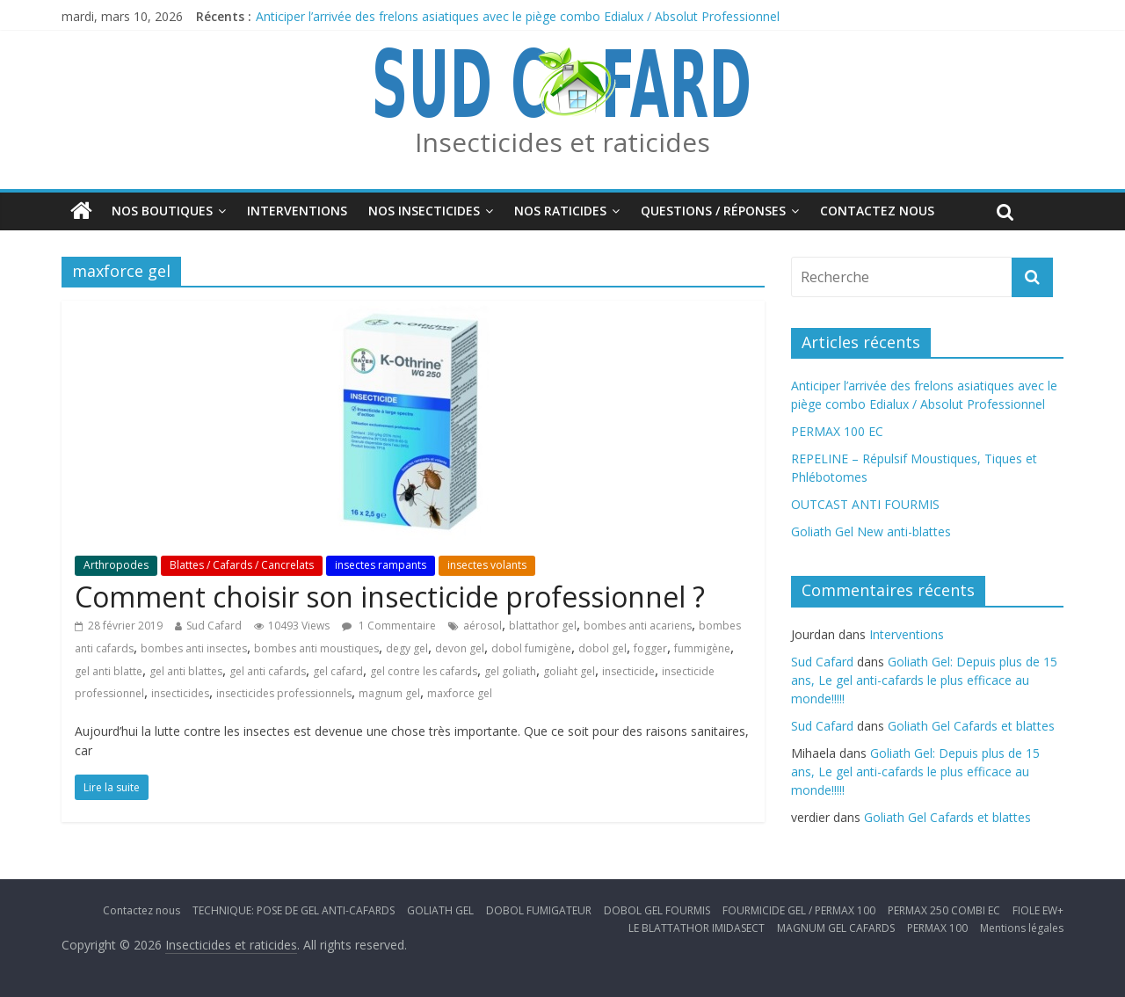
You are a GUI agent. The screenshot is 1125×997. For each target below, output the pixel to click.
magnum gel (389, 693)
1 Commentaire (389, 625)
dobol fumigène (531, 648)
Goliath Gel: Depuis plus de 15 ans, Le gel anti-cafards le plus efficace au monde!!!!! (924, 680)
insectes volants (486, 564)
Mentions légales (1021, 928)
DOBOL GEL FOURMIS (657, 910)
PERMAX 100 (937, 928)
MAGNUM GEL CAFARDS (836, 928)
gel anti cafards (267, 671)
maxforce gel (459, 693)
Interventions (297, 210)
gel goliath (510, 671)
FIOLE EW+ (1037, 910)
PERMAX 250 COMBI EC (944, 910)
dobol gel (602, 648)
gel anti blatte (108, 671)
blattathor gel (543, 625)
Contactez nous (877, 210)
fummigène (702, 648)
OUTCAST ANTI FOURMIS (865, 504)
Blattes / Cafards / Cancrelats (242, 564)
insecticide (628, 671)
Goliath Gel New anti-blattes (871, 531)
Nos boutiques (162, 210)
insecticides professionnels (284, 693)
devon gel (459, 648)
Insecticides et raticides (562, 142)
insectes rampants (380, 564)
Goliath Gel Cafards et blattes (971, 725)
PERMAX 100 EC (837, 431)
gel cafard (338, 671)
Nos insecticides (424, 210)
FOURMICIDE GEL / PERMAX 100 (798, 910)
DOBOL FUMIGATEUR (539, 910)
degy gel (407, 648)
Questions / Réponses (713, 210)
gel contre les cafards (423, 671)
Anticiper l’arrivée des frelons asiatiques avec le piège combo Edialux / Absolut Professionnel (518, 16)
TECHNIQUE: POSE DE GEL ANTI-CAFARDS (293, 910)
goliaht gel (569, 671)
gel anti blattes (185, 671)
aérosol (482, 625)
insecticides (180, 693)
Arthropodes (116, 564)
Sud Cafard (214, 625)
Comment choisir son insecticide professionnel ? (390, 596)
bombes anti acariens (638, 625)
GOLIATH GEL (440, 910)
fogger (650, 648)
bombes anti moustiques (316, 648)
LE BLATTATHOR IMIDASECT (696, 928)
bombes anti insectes (194, 648)
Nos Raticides (560, 210)
